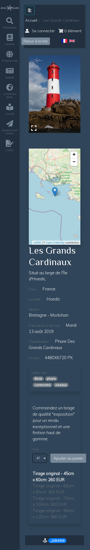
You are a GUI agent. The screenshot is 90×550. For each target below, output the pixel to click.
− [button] (74, 162)
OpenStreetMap (55, 242)
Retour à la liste (36, 41)
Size (35, 449)
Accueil (31, 20)
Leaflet (37, 242)
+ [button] (74, 155)
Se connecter (40, 30)
